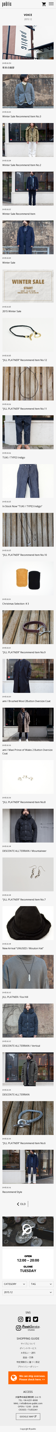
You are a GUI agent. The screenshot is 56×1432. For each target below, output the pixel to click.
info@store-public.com (31, 1403)
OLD (21, 1204)
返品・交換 (28, 1357)
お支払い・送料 (28, 1352)
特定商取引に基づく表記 (28, 1362)
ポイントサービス (28, 1348)
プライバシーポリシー (28, 1366)
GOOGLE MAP (28, 1416)
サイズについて (28, 1343)
